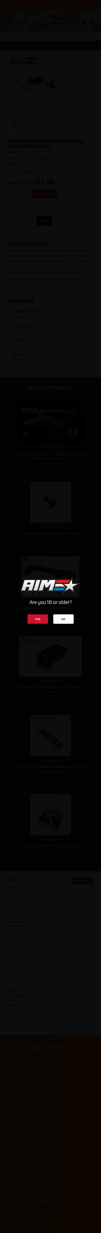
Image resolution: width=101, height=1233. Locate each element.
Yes (37, 619)
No (63, 619)
